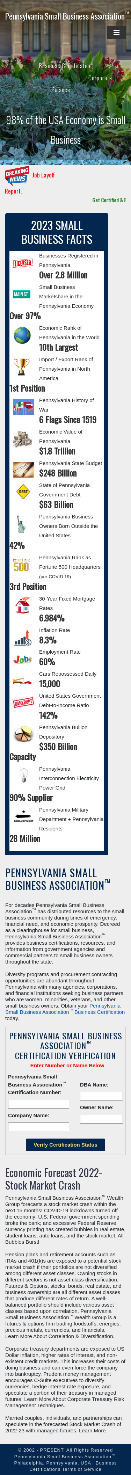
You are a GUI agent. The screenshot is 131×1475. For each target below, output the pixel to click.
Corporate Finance (82, 83)
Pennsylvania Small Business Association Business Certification (65, 1009)
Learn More (92, 1430)
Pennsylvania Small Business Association (67, 16)
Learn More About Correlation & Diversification (59, 1336)
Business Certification (65, 65)
